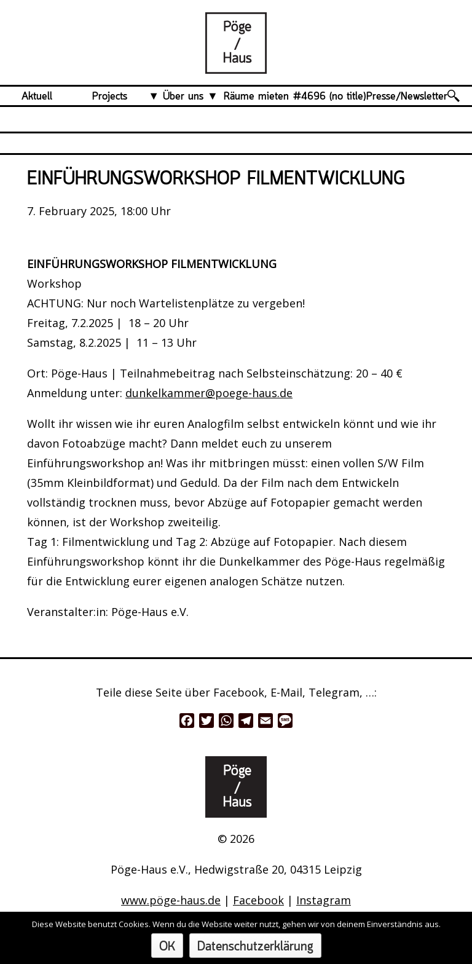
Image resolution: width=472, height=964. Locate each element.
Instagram (323, 900)
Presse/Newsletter (406, 96)
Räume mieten (256, 96)
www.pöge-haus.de (171, 900)
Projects (109, 96)
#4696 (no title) (329, 96)
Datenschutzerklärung (255, 947)
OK (167, 947)
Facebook (258, 900)
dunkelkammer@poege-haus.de (209, 392)
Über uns (183, 96)
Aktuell (37, 96)
